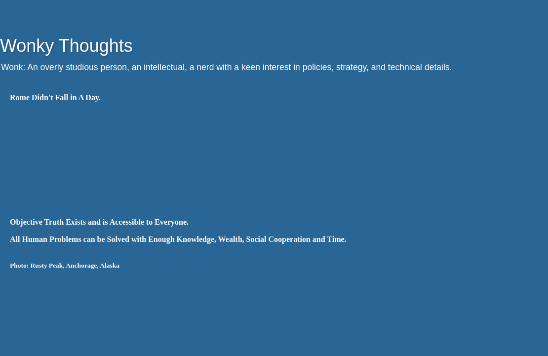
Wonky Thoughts (66, 46)
